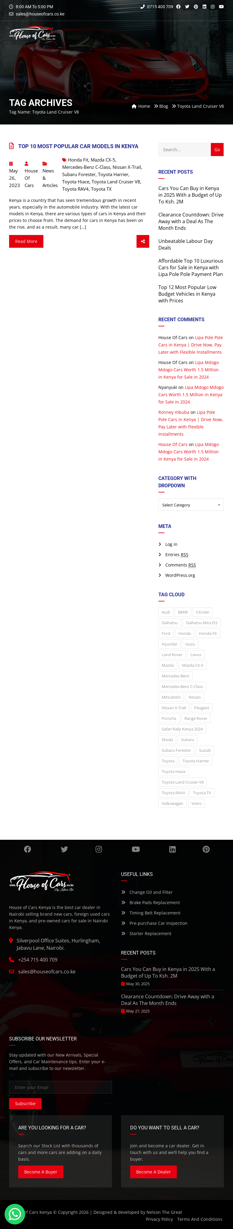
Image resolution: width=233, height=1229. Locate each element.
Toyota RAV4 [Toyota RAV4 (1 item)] (173, 792)
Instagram (99, 849)
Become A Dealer (153, 1172)
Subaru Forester (79, 174)
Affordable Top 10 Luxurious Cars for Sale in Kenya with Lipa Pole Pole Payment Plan (190, 267)
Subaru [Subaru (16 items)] (187, 739)
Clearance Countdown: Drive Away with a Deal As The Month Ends (191, 221)
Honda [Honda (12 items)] (184, 633)
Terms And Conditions (199, 1219)
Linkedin (172, 849)
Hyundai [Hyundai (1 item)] (169, 644)
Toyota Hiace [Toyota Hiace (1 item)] (173, 771)
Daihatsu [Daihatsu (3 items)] (170, 622)
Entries (176, 555)
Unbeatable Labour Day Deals (185, 244)
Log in (171, 544)
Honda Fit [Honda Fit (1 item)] (208, 633)
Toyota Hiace (75, 182)
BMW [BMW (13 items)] (183, 612)
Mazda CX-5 (103, 160)
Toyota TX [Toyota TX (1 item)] (202, 792)
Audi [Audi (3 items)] (166, 612)
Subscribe (25, 1103)
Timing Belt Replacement (151, 913)
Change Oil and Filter (147, 892)
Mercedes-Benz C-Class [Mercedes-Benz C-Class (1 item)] (182, 686)
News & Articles (50, 178)
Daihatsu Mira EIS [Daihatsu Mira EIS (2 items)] (202, 622)
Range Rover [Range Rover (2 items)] (195, 718)
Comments (180, 565)
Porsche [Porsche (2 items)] (169, 718)
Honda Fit (78, 160)
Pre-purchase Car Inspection (154, 923)
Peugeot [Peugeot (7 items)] (201, 707)
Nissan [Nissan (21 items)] (195, 697)
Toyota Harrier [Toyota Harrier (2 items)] (196, 761)
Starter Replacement (146, 933)
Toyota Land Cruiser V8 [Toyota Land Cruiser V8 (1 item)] (183, 782)
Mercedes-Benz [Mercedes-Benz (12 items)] (175, 676)
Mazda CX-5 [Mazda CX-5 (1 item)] (192, 665)
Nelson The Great (164, 1212)
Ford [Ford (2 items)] (166, 633)
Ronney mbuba (173, 412)
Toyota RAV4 (75, 189)
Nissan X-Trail (127, 167)
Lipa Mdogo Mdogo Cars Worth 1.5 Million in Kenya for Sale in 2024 (188, 369)
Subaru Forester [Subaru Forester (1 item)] (176, 750)
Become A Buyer (40, 1172)
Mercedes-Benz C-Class (86, 167)
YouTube (136, 849)
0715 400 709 (156, 6)
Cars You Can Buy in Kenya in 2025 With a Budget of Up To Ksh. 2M (190, 195)
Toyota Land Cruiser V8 (116, 182)
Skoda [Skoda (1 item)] (167, 739)
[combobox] (191, 505)
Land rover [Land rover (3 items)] (172, 654)
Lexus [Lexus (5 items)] (196, 654)
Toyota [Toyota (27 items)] (168, 761)
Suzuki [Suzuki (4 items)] (205, 750)
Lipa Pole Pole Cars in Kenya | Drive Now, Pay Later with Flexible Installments (190, 345)
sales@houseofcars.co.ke (40, 14)
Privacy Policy (159, 1219)
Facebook (27, 849)
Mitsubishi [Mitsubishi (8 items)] (171, 697)
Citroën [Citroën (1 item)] (202, 612)
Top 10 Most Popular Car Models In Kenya (78, 146)
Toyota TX (101, 189)
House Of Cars (31, 175)
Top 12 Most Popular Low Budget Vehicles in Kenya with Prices (187, 294)
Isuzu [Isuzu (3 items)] (190, 644)
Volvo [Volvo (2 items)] (196, 803)
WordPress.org (180, 575)
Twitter (64, 849)
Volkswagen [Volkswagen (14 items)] (172, 803)
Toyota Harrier (113, 174)
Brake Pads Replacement (150, 902)
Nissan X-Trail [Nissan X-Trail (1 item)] (174, 707)
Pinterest (206, 849)
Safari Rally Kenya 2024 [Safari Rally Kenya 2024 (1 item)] (182, 729)
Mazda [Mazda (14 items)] (168, 665)
